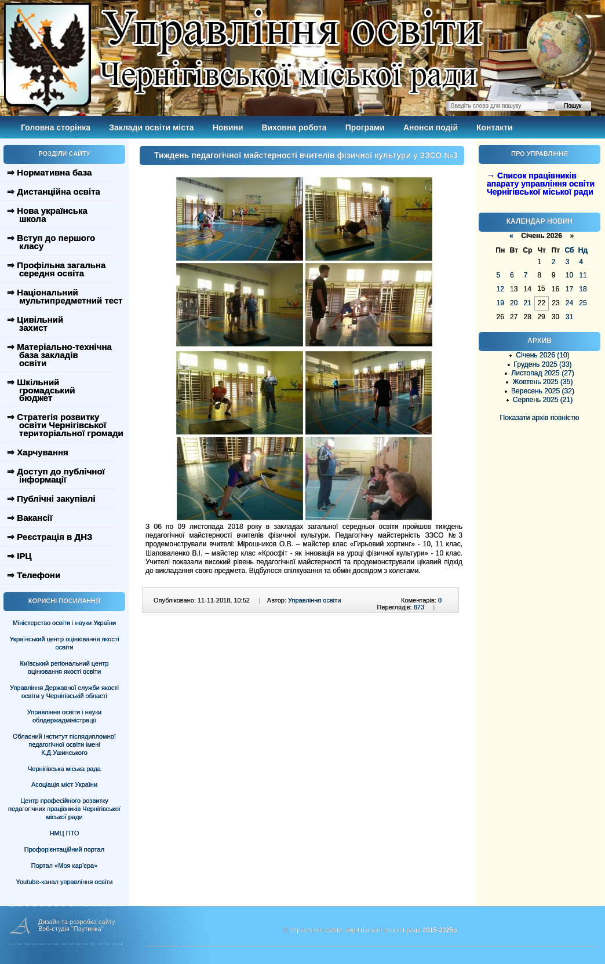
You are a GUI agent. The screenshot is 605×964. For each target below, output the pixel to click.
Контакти (494, 127)
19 (500, 303)
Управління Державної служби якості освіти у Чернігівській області (64, 691)
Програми (365, 127)
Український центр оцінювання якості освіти (64, 643)
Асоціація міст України (64, 784)
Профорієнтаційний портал (64, 849)
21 (527, 303)
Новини (228, 127)
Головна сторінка (55, 127)
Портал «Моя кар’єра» (64, 865)
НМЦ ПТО (64, 833)
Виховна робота (294, 127)
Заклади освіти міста (151, 127)
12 (500, 289)
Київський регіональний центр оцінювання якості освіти (64, 667)
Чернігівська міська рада (64, 768)
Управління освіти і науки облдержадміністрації (64, 716)
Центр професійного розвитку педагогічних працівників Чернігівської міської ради (64, 808)
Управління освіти (314, 600)
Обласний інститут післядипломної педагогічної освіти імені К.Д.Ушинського (64, 744)
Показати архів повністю (540, 418)
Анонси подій (430, 127)
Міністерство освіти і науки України (64, 622)
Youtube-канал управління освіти (64, 881)
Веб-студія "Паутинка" (71, 928)
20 (513, 303)
